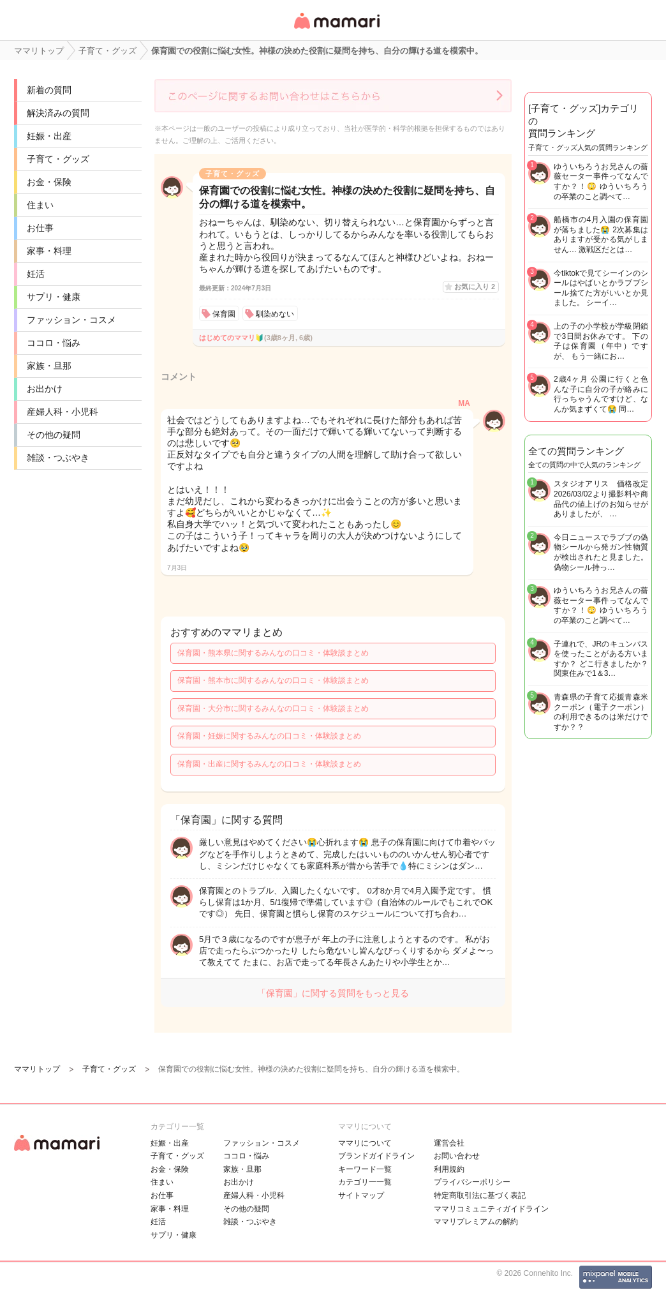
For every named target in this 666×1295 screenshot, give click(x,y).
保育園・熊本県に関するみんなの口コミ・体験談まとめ (273, 652)
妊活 (36, 274)
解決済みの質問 (58, 113)
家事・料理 (49, 251)
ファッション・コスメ (71, 320)
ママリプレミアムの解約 (476, 1221)
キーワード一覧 (365, 1169)
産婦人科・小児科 (62, 412)
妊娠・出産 (49, 136)
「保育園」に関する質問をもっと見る (333, 993)
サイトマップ (361, 1195)
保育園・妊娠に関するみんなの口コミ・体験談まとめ (269, 735)
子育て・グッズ (58, 159)
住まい (40, 205)
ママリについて (365, 1143)
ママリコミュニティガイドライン (491, 1208)
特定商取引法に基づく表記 (480, 1195)
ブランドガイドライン (376, 1155)
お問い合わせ (457, 1155)
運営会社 (449, 1143)
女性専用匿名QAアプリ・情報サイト (336, 29)
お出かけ (45, 389)
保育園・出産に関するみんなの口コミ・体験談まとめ (269, 764)
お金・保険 (49, 182)
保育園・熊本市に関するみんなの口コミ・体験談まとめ (273, 680)
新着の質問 (49, 90)
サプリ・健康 (53, 297)
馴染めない (275, 314)
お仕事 (40, 228)
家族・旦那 (49, 366)
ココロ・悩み (53, 343)
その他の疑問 (53, 435)
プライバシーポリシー (472, 1182)
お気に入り (474, 286)
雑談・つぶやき (58, 458)
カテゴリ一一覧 (365, 1182)
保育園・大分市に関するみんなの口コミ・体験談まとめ (273, 708)
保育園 (223, 314)
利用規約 (449, 1169)
